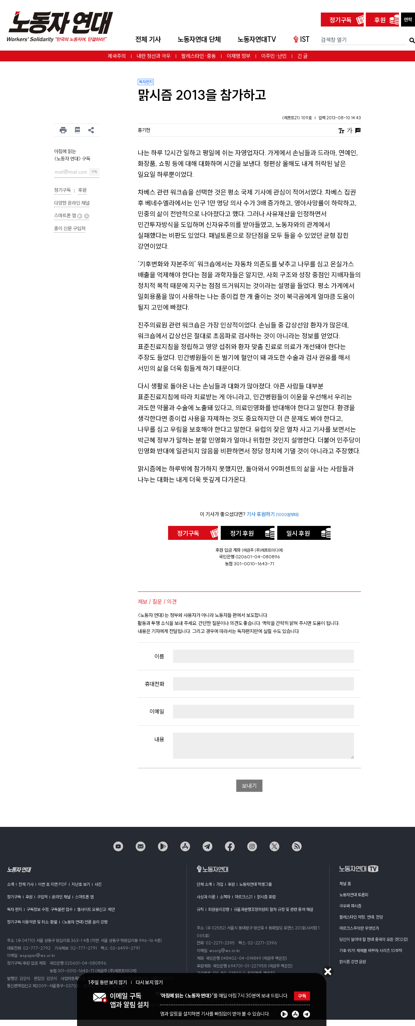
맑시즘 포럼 (266, 896)
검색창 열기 (334, 39)
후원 (380, 20)
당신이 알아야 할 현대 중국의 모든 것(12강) (373, 939)
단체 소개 (204, 884)
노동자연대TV (257, 39)
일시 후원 (298, 533)
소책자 (225, 896)
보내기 (249, 785)
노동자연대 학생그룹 (255, 884)
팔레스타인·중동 (198, 56)
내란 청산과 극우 (154, 56)
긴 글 (302, 56)
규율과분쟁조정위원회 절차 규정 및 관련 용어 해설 (273, 909)
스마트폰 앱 (71, 215)
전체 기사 (148, 39)
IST (301, 39)
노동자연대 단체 (199, 39)
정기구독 (341, 20)
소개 (10, 884)
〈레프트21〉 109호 (297, 117)
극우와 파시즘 (350, 905)
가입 (219, 884)
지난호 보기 (80, 884)
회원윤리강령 (218, 909)
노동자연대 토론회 (353, 894)
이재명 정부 (238, 56)
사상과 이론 (206, 896)
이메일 (157, 711)
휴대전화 (154, 683)
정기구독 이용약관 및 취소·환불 (32, 922)
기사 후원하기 (273, 514)
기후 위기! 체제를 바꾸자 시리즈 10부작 (370, 950)
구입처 (42, 896)
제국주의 (117, 56)
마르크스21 (243, 896)
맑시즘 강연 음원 (352, 961)
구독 (94, 171)
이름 (159, 656)
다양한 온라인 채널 (72, 203)
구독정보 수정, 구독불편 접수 (50, 909)
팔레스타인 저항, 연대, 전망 (361, 917)
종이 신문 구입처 (69, 228)
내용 (159, 739)
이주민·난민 (274, 56)
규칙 (200, 909)
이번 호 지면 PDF (52, 884)
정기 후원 (242, 533)
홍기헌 (144, 130)
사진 (98, 884)
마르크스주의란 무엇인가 (359, 928)
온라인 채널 (61, 896)
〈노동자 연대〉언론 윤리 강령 (84, 922)
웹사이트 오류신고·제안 (96, 909)
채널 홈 (345, 883)
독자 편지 (14, 909)
